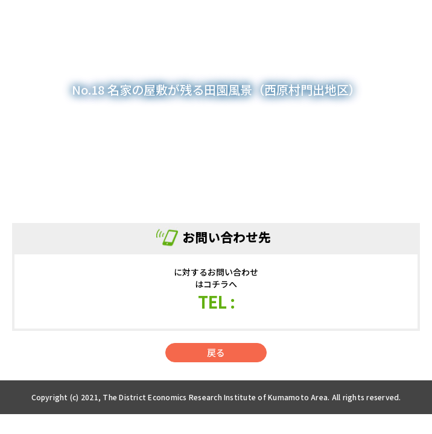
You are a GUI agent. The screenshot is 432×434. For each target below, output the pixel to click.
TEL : (216, 302)
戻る (216, 352)
